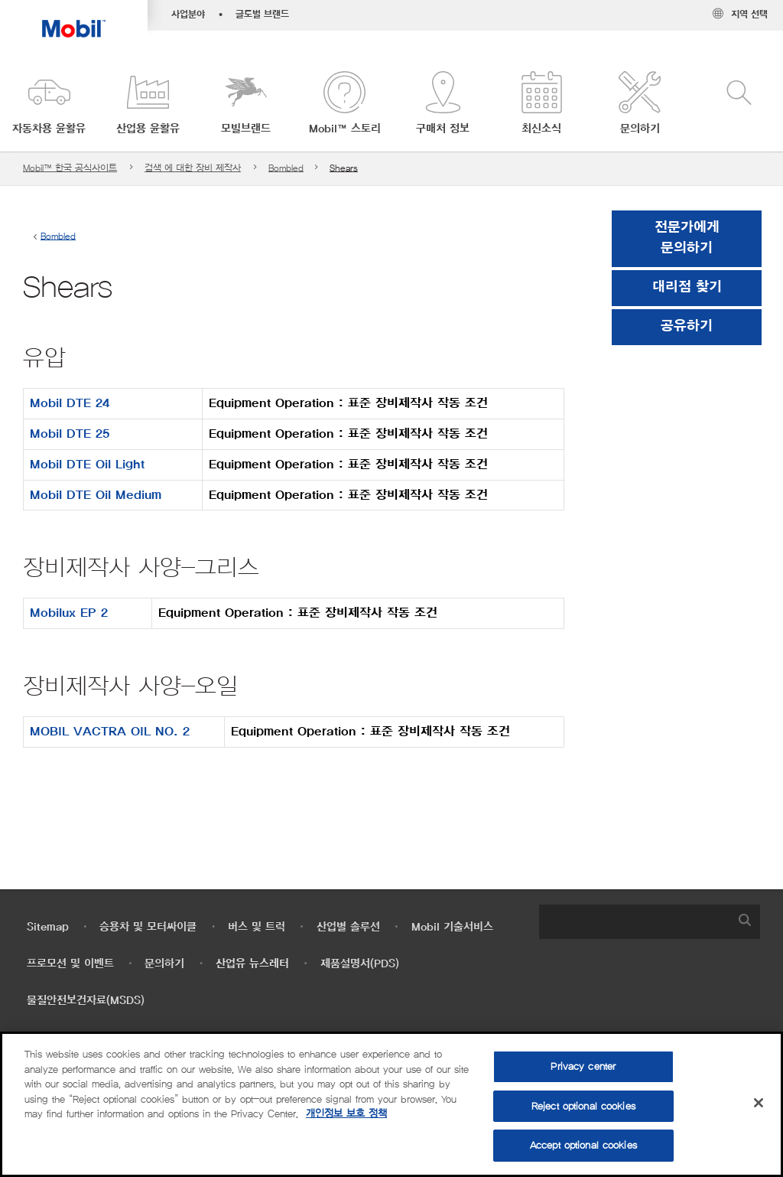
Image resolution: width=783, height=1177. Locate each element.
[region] (391, 1104)
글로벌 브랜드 (262, 14)
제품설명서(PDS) (359, 964)
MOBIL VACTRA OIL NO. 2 (110, 731)
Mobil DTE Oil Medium (95, 495)
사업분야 (188, 14)
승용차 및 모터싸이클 (148, 927)
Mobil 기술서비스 (452, 927)
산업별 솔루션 (348, 927)
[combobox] (649, 922)
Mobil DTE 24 (69, 403)
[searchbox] (634, 922)
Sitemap (48, 927)
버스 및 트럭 (256, 927)
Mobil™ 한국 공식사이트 (70, 168)
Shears (344, 168)
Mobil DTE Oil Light (87, 464)
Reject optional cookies (583, 1106)
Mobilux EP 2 (69, 613)
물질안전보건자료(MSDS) (86, 1000)
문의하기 (164, 964)
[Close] (758, 1103)
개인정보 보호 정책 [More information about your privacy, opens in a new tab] (346, 1114)
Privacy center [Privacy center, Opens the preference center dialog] (583, 1066)
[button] (49, 104)
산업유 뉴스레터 (252, 964)
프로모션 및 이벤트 (70, 964)
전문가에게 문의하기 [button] (687, 238)
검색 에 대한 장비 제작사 (193, 168)
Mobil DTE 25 (70, 434)
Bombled (286, 168)
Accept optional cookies (583, 1145)
